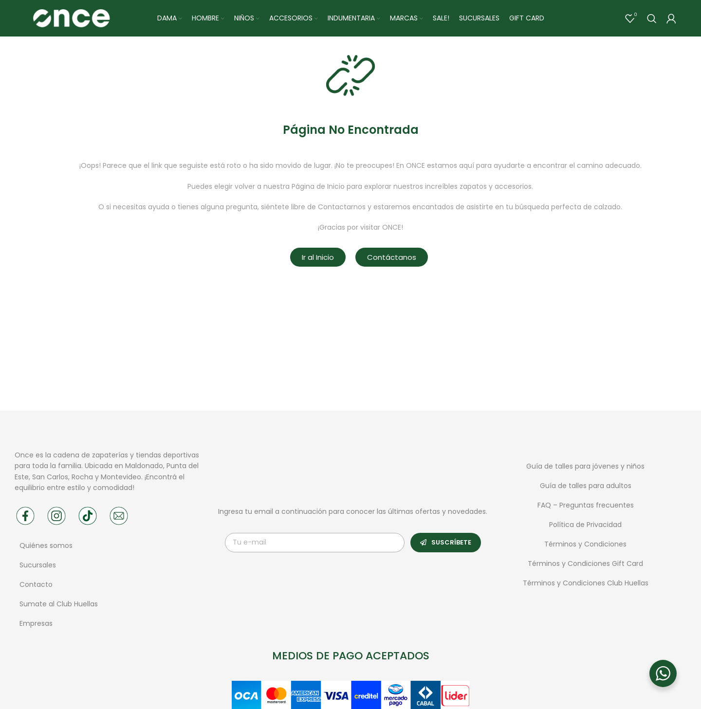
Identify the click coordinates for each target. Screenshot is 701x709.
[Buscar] (652, 19)
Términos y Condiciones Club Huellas (585, 585)
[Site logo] (71, 19)
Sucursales (38, 567)
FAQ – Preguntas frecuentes (585, 507)
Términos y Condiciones (585, 546)
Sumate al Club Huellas (58, 606)
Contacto (36, 587)
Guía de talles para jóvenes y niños (585, 468)
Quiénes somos (46, 548)
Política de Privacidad (585, 526)
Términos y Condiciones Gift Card (585, 565)
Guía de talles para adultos (585, 487)
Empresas (36, 626)
